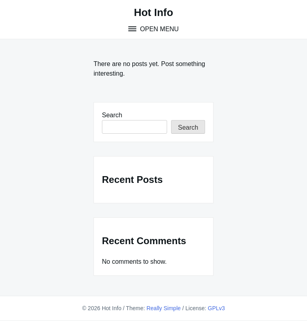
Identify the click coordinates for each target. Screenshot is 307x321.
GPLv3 (216, 308)
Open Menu (158, 29)
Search (112, 115)
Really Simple (163, 308)
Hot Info (153, 12)
